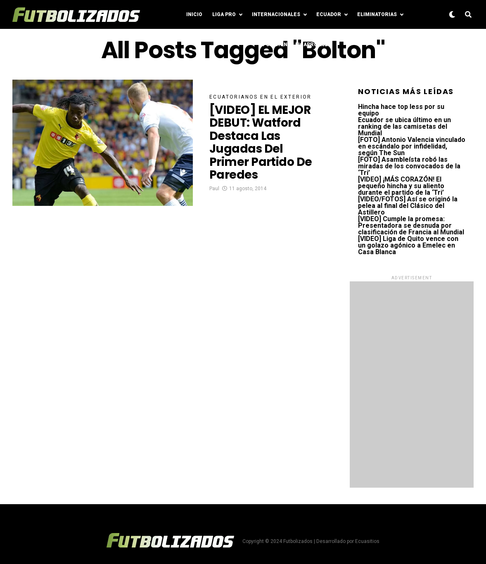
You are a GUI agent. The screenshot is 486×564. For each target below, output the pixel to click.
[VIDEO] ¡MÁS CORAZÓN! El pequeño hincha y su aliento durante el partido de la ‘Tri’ (401, 185)
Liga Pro (224, 14)
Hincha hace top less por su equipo (401, 110)
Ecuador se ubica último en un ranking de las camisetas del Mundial (404, 126)
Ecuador (328, 14)
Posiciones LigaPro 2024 (296, 44)
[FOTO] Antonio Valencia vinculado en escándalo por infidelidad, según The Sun (411, 146)
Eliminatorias (377, 14)
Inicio (194, 14)
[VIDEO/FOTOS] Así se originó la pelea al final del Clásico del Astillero (408, 205)
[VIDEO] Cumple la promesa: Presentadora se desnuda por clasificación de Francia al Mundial (411, 225)
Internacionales (276, 14)
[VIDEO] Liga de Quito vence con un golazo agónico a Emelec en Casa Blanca (408, 245)
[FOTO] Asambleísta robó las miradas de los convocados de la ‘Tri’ (409, 166)
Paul (214, 188)
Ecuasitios (367, 541)
